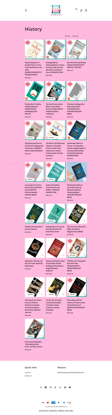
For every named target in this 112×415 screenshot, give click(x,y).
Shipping (61, 411)
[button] (76, 9)
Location (28, 373)
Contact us (28, 376)
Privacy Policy (69, 411)
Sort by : (67, 36)
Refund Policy (54, 411)
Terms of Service (43, 411)
